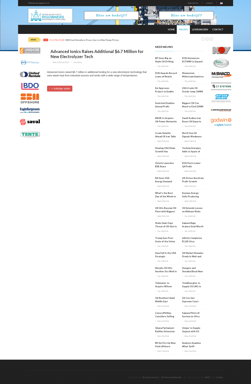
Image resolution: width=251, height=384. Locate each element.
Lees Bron (77, 62)
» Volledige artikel (59, 88)
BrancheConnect (150, 377)
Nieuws (183, 29)
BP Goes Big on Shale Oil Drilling (164, 60)
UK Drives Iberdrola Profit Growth (193, 180)
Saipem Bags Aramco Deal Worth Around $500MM (192, 226)
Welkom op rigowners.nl (38, 3)
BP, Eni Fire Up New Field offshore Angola (165, 346)
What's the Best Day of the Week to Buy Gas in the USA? (166, 196)
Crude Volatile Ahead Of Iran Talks (165, 135)
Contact (209, 3)
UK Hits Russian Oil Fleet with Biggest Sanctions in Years (165, 211)
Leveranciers (200, 29)
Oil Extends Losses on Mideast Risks (192, 210)
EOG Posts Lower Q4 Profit (191, 165)
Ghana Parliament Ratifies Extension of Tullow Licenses (165, 331)
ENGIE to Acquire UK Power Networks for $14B (166, 121)
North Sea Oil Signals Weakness (192, 135)
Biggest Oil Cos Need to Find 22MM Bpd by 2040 (192, 106)
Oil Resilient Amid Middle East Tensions (165, 301)
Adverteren (193, 3)
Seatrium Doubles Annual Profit (165, 105)
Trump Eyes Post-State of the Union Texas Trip (165, 241)
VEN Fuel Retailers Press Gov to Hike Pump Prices (92, 40)
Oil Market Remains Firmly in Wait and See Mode (192, 256)
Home (171, 29)
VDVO (207, 377)
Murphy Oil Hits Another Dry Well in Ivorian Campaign (166, 271)
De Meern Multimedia (171, 377)
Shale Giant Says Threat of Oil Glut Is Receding (166, 226)
